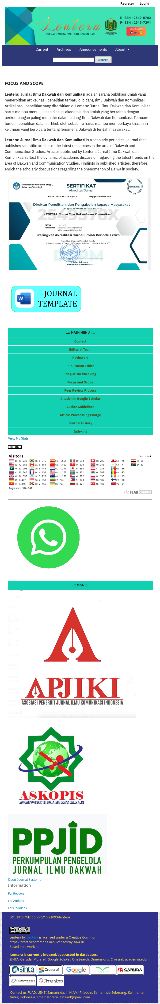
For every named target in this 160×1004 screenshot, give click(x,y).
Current (41, 49)
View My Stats (18, 438)
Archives (64, 49)
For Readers (16, 894)
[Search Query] (73, 60)
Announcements (93, 49)
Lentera (32, 937)
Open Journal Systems (24, 880)
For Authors (16, 901)
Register (127, 3)
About (120, 49)
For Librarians (17, 908)
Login (144, 3)
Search (103, 59)
